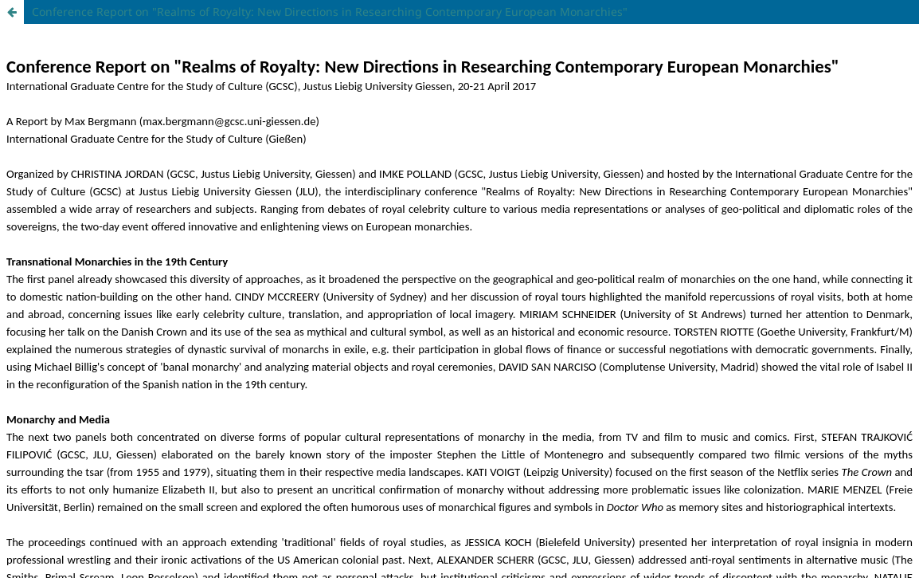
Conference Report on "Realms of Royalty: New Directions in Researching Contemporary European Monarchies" (330, 11)
